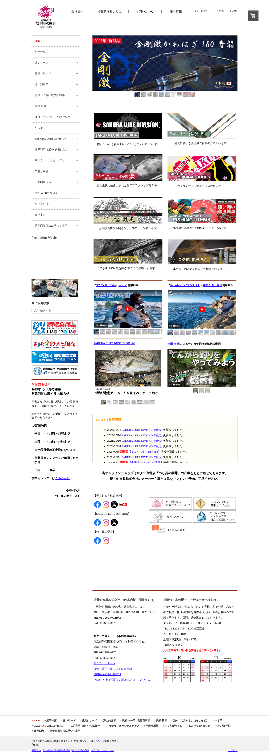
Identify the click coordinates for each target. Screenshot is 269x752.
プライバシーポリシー (102, 750)
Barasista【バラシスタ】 (185, 285)
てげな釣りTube (106, 285)
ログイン (232, 750)
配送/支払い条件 (80, 750)
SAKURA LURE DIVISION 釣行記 (142, 429)
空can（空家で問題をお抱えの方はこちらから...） (124, 679)
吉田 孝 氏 (173, 343)
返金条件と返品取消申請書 (56, 750)
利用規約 (36, 750)
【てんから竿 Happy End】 (144, 451)
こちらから (62, 478)
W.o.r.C (123, 285)
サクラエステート (104, 663)
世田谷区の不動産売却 (107, 674)
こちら (96, 740)
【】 (145, 462)
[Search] (56, 310)
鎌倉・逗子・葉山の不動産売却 (113, 668)
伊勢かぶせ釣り (212, 285)
